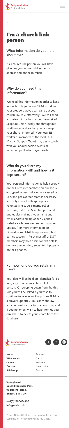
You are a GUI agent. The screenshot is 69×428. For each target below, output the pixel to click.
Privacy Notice (13, 415)
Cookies (26, 415)
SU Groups (12, 370)
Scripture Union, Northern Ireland (17, 6)
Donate (10, 366)
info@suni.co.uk (15, 405)
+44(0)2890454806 (17, 401)
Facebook (56, 342)
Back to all (7, 23)
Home (9, 354)
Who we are (13, 358)
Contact (10, 362)
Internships (42, 366)
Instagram (64, 342)
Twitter (48, 342)
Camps (40, 358)
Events (39, 370)
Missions (40, 362)
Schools (40, 354)
